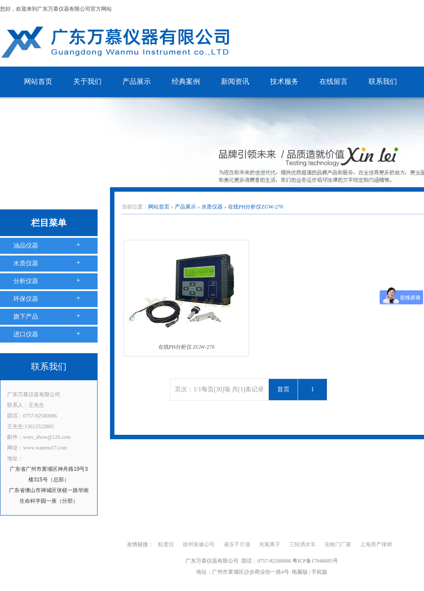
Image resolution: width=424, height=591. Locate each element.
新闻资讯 (235, 81)
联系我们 (383, 81)
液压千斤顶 (237, 544)
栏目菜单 (49, 223)
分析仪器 (25, 281)
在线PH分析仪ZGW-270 (255, 207)
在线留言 (333, 81)
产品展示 (136, 81)
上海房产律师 (376, 544)
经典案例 (186, 81)
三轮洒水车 (302, 544)
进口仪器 (25, 334)
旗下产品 (25, 316)
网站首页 (38, 81)
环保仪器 (25, 299)
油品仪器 (25, 245)
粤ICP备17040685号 (315, 561)
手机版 (319, 572)
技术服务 (284, 81)
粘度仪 (166, 544)
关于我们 (87, 81)
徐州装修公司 (199, 544)
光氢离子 (269, 544)
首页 (283, 389)
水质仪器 (25, 263)
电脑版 (300, 572)
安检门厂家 (338, 544)
